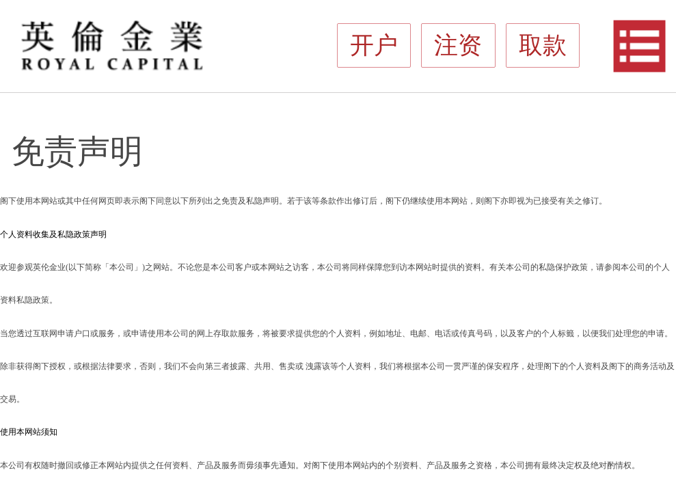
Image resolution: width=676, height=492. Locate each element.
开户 (627, 8)
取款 (657, 8)
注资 (642, 8)
